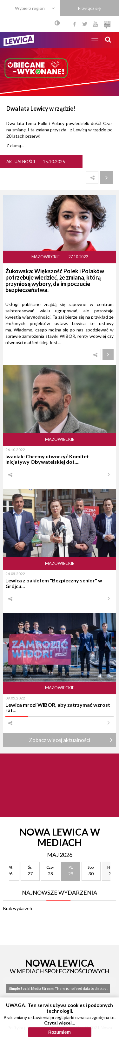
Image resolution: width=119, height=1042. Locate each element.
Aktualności (20, 161)
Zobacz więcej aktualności (59, 740)
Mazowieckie (45, 256)
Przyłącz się (89, 8)
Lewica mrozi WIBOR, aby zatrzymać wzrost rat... (57, 707)
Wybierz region (30, 8)
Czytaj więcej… (59, 1022)
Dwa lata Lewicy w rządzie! (40, 108)
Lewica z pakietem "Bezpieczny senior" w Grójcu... (53, 583)
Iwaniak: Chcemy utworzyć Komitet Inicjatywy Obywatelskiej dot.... (47, 459)
